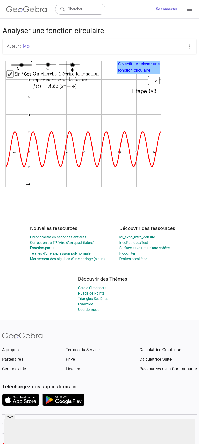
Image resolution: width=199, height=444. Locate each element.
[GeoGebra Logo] (26, 9)
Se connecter (166, 9)
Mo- (26, 46)
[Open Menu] (190, 9)
